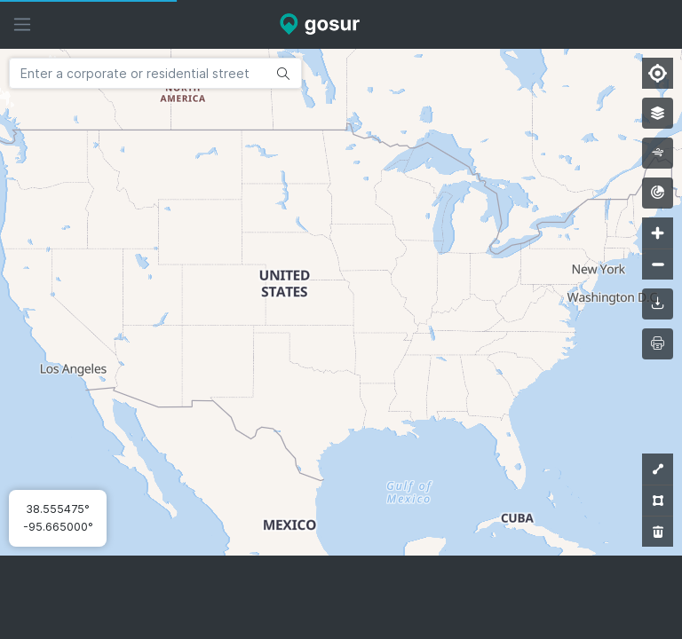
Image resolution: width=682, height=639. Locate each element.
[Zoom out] (657, 264)
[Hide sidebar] (22, 24)
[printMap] (657, 343)
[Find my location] (657, 73)
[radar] (657, 193)
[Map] (341, 302)
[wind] (657, 153)
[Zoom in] (657, 232)
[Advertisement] (341, 597)
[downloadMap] (657, 304)
